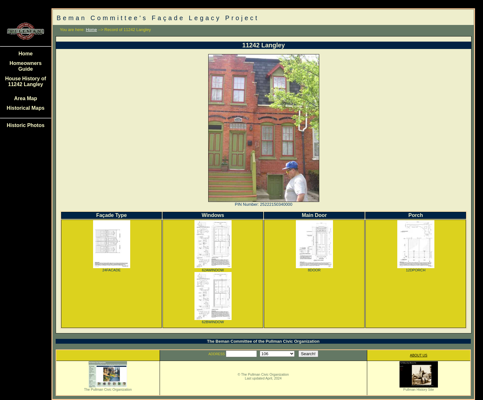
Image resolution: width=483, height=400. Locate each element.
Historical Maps (25, 108)
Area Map (25, 98)
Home (26, 53)
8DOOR (314, 268)
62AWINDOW (213, 268)
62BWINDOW (213, 320)
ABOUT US (418, 355)
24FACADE (111, 268)
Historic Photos (25, 125)
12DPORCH (415, 268)
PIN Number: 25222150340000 (263, 204)
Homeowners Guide (26, 66)
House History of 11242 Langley (25, 81)
